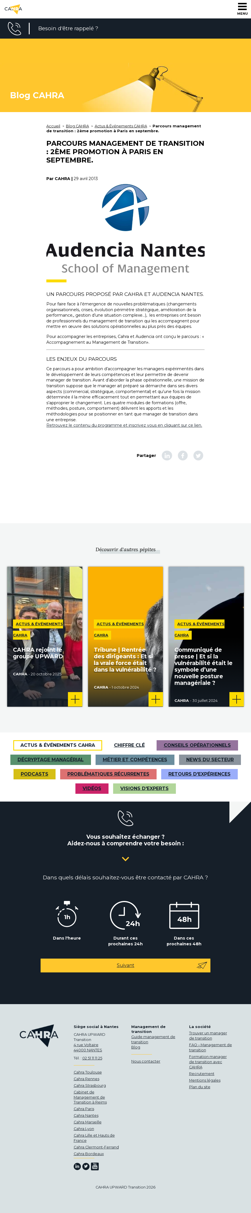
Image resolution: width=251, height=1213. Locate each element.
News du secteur (210, 759)
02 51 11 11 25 (92, 1058)
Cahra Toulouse (88, 1072)
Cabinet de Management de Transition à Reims (90, 1097)
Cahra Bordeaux (89, 1154)
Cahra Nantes (86, 1115)
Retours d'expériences (199, 774)
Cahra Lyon (84, 1129)
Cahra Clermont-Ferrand (96, 1147)
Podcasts (34, 774)
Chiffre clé (129, 745)
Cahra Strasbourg (90, 1085)
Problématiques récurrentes (108, 774)
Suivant (162, 965)
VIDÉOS (92, 788)
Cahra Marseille (88, 1122)
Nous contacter (145, 1061)
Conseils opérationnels (197, 745)
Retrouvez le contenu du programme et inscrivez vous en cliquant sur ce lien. (124, 425)
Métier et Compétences (135, 759)
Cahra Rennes (86, 1079)
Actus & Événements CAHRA (57, 745)
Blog (135, 1047)
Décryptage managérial (51, 759)
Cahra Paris (84, 1109)
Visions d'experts (144, 788)
